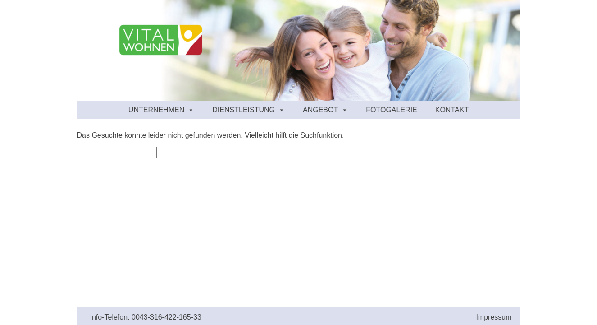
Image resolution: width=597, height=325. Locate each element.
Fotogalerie (391, 110)
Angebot (325, 110)
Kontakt (452, 110)
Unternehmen (161, 110)
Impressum (493, 317)
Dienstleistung (248, 110)
